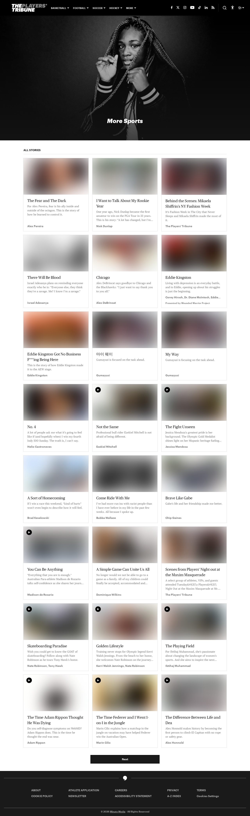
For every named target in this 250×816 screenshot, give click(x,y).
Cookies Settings (208, 796)
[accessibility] (232, 7)
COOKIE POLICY (42, 796)
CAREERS (121, 790)
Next (125, 759)
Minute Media (117, 811)
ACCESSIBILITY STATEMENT (133, 796)
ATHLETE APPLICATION (83, 790)
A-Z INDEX (174, 796)
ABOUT (36, 790)
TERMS (201, 790)
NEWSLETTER (77, 796)
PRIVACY (173, 790)
